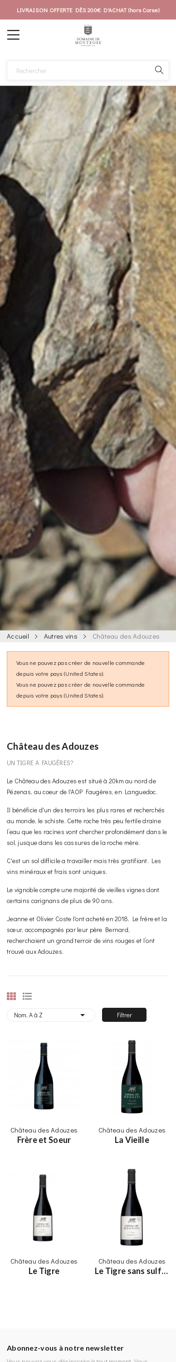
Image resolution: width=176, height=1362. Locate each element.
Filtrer (124, 1015)
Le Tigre (44, 1270)
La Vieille (132, 1139)
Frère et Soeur (44, 1139)
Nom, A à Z (51, 1015)
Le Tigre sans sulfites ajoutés (132, 1270)
